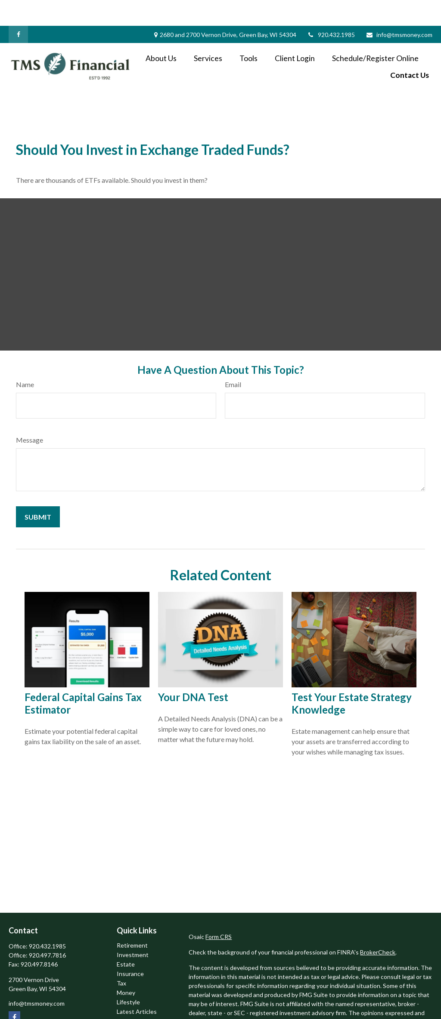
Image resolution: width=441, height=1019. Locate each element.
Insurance (130, 947)
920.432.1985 (331, 8)
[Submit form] (38, 491)
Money (126, 966)
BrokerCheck (377, 926)
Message (29, 414)
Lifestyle (128, 976)
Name (25, 358)
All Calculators (136, 1004)
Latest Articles (137, 985)
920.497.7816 (47, 929)
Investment (133, 929)
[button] (161, 32)
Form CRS (218, 910)
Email (233, 358)
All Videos (130, 995)
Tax (121, 957)
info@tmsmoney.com (399, 8)
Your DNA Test (193, 671)
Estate (126, 938)
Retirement (132, 919)
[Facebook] (18, 8)
